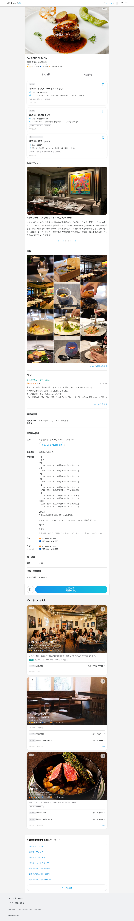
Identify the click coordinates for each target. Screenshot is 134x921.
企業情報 (38, 909)
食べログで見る (99, 404)
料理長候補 (40, 734)
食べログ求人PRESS (15, 898)
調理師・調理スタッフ (39, 115)
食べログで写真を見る (97, 366)
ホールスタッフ (41, 813)
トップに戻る (67, 888)
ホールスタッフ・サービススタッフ (46, 89)
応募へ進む (71, 589)
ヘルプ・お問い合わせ (16, 903)
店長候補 (39, 666)
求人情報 (46, 74)
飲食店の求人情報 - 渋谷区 (40, 874)
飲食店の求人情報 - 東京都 (40, 879)
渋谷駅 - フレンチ (36, 846)
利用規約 (11, 909)
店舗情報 (88, 74)
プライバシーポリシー (24, 909)
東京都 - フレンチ (36, 852)
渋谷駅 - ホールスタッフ (39, 863)
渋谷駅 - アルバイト (37, 857)
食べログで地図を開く (53, 445)
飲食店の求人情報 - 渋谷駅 (40, 868)
